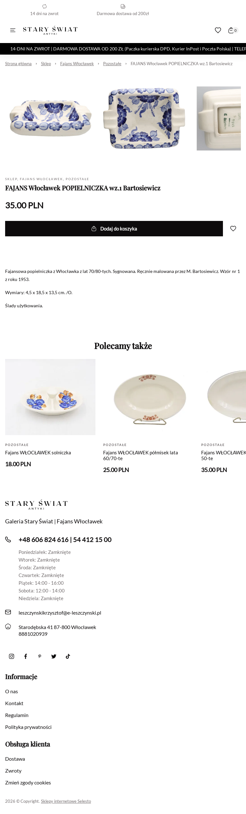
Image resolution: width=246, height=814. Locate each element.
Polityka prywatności (28, 727)
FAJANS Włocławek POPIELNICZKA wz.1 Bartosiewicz (182, 63)
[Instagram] (11, 656)
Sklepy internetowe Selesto (66, 801)
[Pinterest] (39, 656)
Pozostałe (112, 63)
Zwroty (13, 770)
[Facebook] (25, 656)
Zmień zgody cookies (28, 782)
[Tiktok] (68, 656)
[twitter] (53, 656)
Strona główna (18, 63)
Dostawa (15, 759)
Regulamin (17, 715)
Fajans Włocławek (77, 63)
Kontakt (14, 703)
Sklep (46, 63)
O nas (11, 691)
